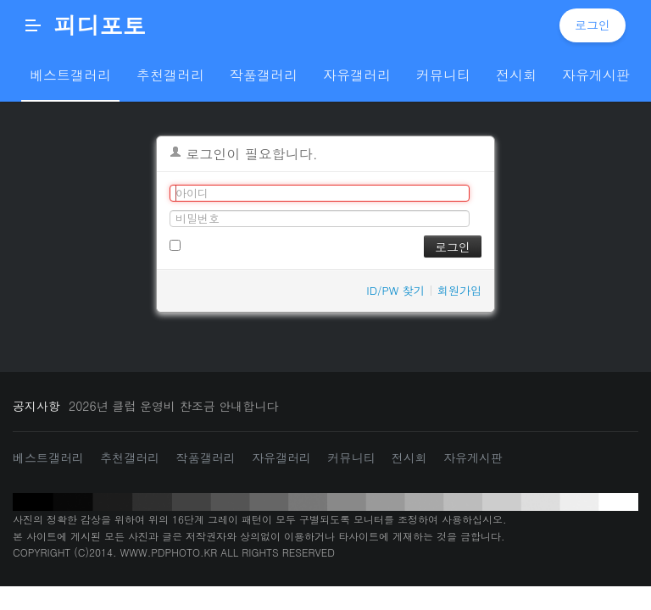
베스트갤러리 (48, 457)
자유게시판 (473, 457)
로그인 (592, 24)
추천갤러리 (129, 457)
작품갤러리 (206, 457)
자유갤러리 (281, 457)
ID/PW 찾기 (395, 290)
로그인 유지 (206, 244)
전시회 (409, 457)
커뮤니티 (351, 457)
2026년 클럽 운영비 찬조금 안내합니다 (173, 405)
